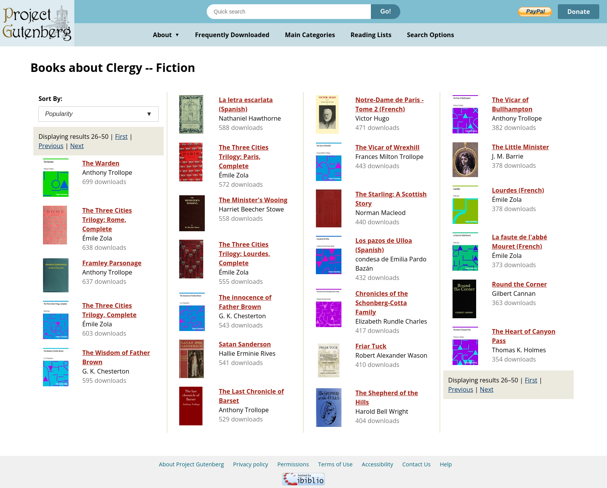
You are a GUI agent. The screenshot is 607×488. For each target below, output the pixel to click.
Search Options (430, 35)
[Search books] (289, 11)
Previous (50, 146)
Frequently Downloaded (232, 35)
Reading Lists (371, 35)
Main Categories (310, 35)
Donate (578, 11)
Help (446, 464)
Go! (385, 11)
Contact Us (416, 464)
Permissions (293, 464)
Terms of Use (335, 464)
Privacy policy (250, 464)
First (121, 136)
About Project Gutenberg (191, 464)
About (166, 34)
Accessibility (377, 464)
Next (77, 146)
